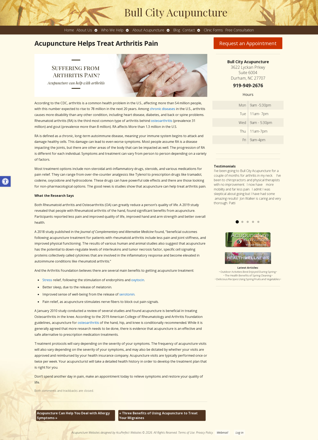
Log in (239, 432)
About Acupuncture (148, 30)
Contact (188, 30)
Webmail (222, 432)
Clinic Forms (213, 30)
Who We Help (112, 30)
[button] (5, 181)
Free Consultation (239, 30)
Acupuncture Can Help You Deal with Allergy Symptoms (73, 415)
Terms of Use (186, 432)
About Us (84, 30)
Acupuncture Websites (86, 432)
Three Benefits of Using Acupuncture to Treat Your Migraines (158, 415)
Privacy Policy (204, 432)
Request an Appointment (248, 43)
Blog (176, 30)
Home (69, 30)
